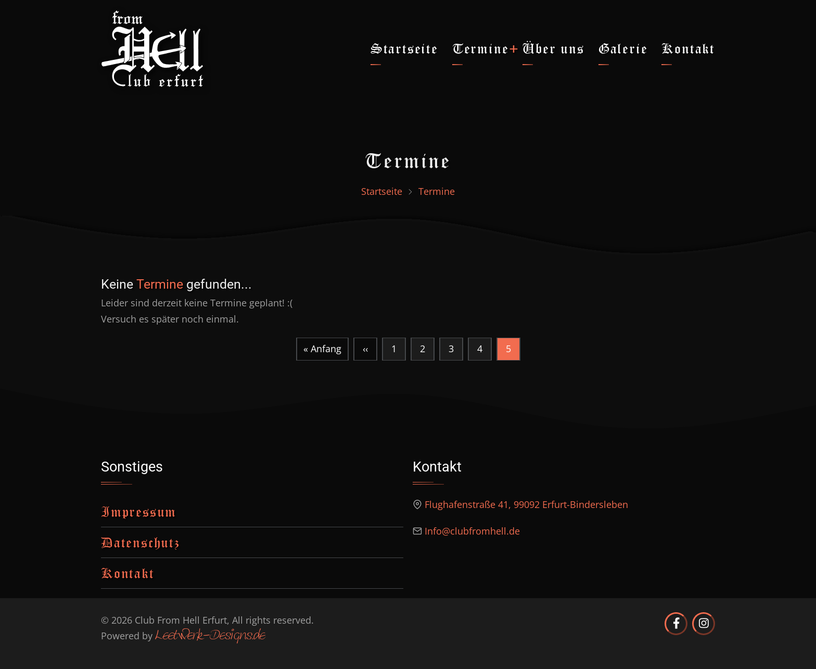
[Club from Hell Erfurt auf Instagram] (703, 623)
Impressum (138, 511)
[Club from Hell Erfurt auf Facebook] (676, 623)
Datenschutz (140, 542)
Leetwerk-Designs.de (210, 636)
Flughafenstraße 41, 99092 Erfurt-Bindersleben (526, 504)
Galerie (623, 48)
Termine (480, 48)
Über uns (553, 48)
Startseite (404, 48)
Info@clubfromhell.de (472, 531)
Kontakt (688, 48)
